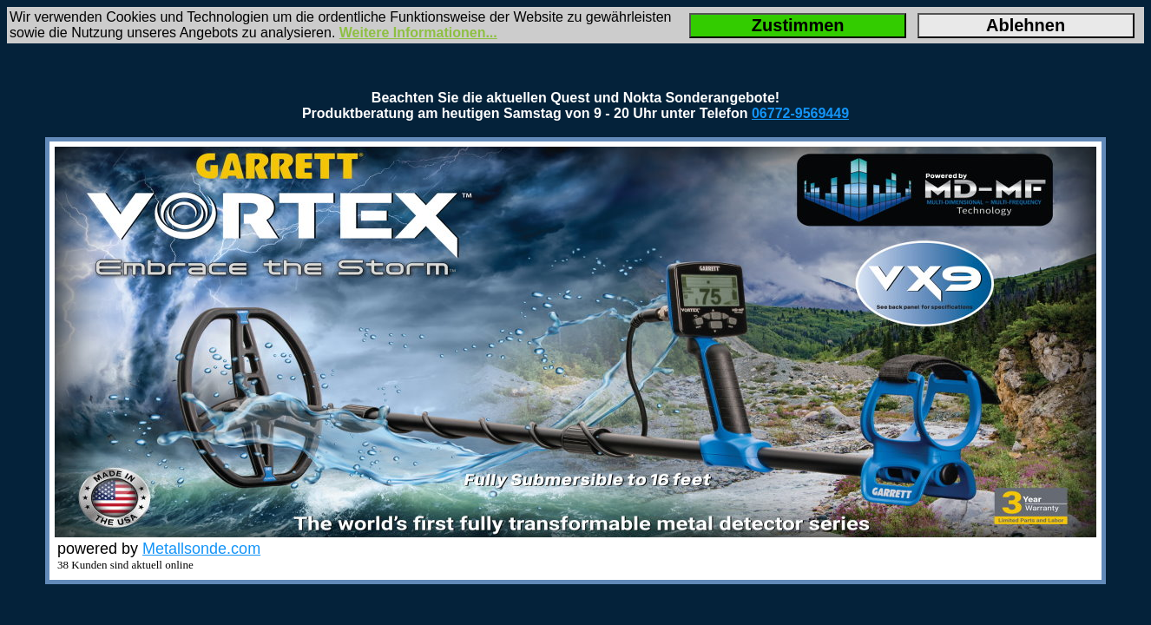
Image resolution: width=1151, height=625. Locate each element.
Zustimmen (798, 25)
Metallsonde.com (201, 548)
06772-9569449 (800, 113)
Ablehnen (1025, 25)
